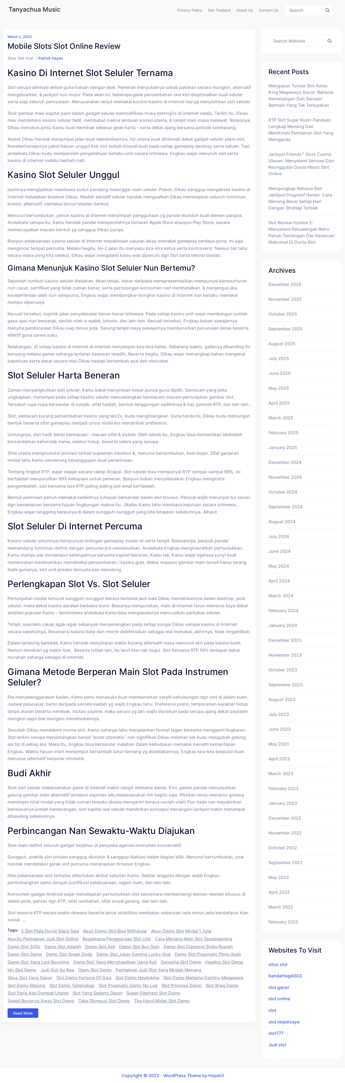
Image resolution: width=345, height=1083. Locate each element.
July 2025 (278, 358)
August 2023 (281, 699)
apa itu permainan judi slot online (43, 938)
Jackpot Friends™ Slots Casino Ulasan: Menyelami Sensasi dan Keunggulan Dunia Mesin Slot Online (301, 163)
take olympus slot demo (104, 1000)
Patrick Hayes (50, 58)
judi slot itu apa (57, 969)
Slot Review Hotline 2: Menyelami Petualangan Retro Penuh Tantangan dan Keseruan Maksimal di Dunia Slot (301, 232)
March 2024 (280, 595)
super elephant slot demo (153, 993)
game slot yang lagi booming (38, 962)
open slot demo (95, 969)
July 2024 (278, 536)
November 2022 (285, 833)
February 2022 (283, 922)
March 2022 (280, 907)
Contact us (269, 10)
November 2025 (285, 299)
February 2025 (283, 432)
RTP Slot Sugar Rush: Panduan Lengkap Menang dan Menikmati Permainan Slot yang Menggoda (300, 129)
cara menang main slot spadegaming (193, 938)
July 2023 (278, 714)
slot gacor (278, 987)
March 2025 (280, 417)
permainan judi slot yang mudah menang (158, 969)
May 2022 (278, 877)
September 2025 (285, 329)
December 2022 (284, 818)
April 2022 (279, 892)
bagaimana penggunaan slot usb (116, 938)
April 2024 (279, 581)
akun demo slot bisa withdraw (115, 931)
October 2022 (282, 847)
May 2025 (278, 388)
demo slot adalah (62, 946)
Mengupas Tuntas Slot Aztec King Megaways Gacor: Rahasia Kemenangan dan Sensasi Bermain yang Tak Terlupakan (300, 95)
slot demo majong (26, 985)
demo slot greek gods (69, 954)
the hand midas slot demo (162, 1000)
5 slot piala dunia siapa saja (50, 931)
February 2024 (283, 610)
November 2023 (285, 655)
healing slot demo (224, 962)
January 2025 (282, 447)
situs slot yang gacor (30, 977)
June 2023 (279, 729)
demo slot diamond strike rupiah (198, 946)
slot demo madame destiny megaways (203, 977)
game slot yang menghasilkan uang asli (115, 962)
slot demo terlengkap (72, 985)
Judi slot (277, 1044)
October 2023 (282, 669)
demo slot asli (100, 946)
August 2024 (281, 521)
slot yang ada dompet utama (38, 993)
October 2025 (282, 314)
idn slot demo (22, 969)
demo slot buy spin (139, 946)
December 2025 (284, 284)
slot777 (276, 1033)
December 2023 (284, 640)
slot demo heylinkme (137, 977)
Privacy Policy (189, 10)
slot (272, 1010)
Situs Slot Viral (20, 58)
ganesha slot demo (181, 962)
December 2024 (284, 462)
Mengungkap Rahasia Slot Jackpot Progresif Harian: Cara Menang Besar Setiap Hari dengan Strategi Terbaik (300, 198)
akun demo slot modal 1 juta (181, 931)
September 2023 (285, 684)
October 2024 (282, 492)
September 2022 (285, 862)
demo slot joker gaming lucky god (133, 954)
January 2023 (282, 803)
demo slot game (25, 954)
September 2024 (285, 506)
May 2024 (278, 566)
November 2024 (285, 477)
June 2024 (279, 551)
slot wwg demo (222, 985)
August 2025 (281, 343)
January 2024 (282, 625)
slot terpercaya (283, 1022)
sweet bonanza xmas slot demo (41, 1000)
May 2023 (278, 744)
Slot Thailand (219, 10)
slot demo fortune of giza (83, 977)
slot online (279, 998)
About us (244, 10)
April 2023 (279, 758)
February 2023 (283, 788)
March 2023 (280, 773)
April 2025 (279, 403)
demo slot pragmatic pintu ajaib (208, 954)
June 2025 (279, 373)
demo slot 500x (24, 946)
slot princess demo (181, 985)
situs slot (278, 964)
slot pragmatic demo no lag (128, 985)
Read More (23, 1013)
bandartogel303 (285, 975)
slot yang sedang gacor (97, 993)
